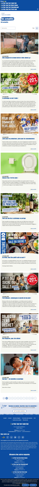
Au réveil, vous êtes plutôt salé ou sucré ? (13, 257)
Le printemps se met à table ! (10, 98)
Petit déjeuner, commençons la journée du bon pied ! (16, 298)
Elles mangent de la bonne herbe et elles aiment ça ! (16, 58)
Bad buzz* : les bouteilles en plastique (12, 379)
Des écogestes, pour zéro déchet (11, 338)
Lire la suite (34, 69)
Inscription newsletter (19, 411)
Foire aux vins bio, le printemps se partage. (14, 218)
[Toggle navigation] (37, 9)
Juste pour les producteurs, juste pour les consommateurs (18, 139)
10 (32, 398)
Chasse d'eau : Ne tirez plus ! (10, 178)
